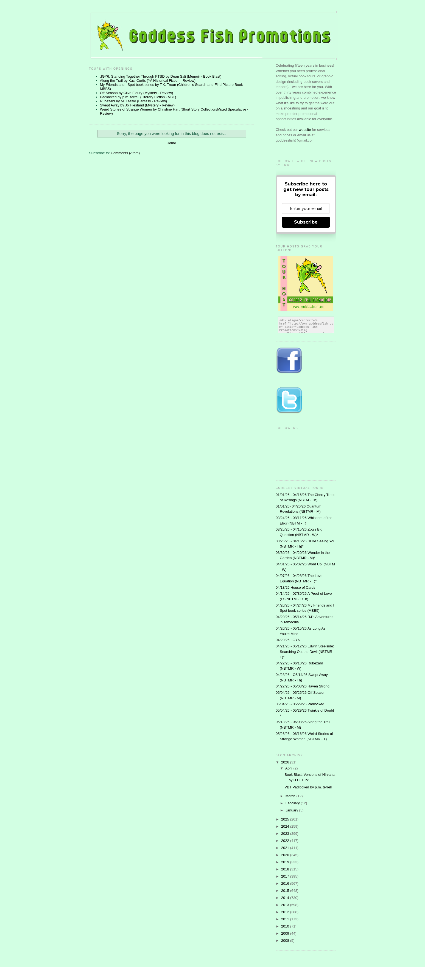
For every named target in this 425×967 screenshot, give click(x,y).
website (305, 130)
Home (171, 143)
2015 (285, 891)
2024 (285, 826)
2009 (285, 933)
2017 (285, 876)
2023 (285, 833)
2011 (285, 919)
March (291, 796)
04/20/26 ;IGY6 (288, 640)
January (292, 810)
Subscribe (306, 222)
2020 (285, 855)
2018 (285, 869)
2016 (285, 883)
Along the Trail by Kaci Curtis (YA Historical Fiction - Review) (147, 80)
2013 (285, 905)
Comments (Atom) (125, 153)
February (293, 803)
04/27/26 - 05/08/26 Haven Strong (302, 686)
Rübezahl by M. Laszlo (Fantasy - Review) (133, 101)
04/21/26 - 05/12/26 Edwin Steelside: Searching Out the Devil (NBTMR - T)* (305, 651)
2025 (285, 819)
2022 (285, 841)
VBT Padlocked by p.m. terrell (308, 787)
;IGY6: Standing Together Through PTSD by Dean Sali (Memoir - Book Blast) (160, 76)
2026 (285, 762)
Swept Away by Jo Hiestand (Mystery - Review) (137, 105)
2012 (285, 912)
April (289, 768)
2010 (285, 926)
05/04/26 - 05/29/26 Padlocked (300, 704)
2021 (285, 848)
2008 (285, 940)
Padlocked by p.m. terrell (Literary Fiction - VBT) (138, 97)
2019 (285, 862)
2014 (285, 898)
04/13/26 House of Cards (295, 587)
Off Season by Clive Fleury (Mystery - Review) (136, 93)
